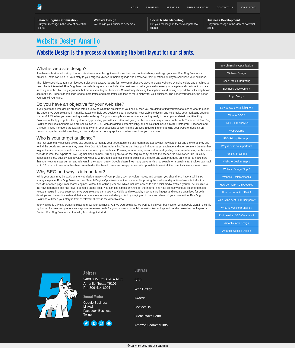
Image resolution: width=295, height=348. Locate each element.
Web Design (143, 289)
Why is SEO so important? (236, 146)
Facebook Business (97, 311)
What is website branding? (236, 207)
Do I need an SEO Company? (236, 215)
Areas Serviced (198, 7)
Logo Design (236, 96)
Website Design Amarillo (236, 176)
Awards (140, 298)
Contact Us (225, 7)
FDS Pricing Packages (237, 138)
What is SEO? (236, 115)
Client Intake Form (148, 316)
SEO (138, 280)
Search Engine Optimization (236, 65)
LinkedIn (89, 306)
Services (172, 7)
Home (134, 7)
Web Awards (236, 130)
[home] (39, 6)
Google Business (95, 302)
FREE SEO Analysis (237, 123)
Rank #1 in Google (237, 153)
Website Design (236, 73)
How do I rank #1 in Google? (236, 184)
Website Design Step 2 (236, 169)
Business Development (236, 88)
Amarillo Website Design (236, 230)
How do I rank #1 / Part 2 (236, 192)
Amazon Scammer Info (151, 325)
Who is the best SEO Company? (237, 200)
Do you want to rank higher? (236, 107)
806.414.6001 (249, 7)
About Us (152, 7)
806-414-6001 (99, 288)
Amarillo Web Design (236, 223)
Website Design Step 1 (236, 161)
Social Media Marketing (236, 80)
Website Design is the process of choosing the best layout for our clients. (115, 52)
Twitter (88, 314)
